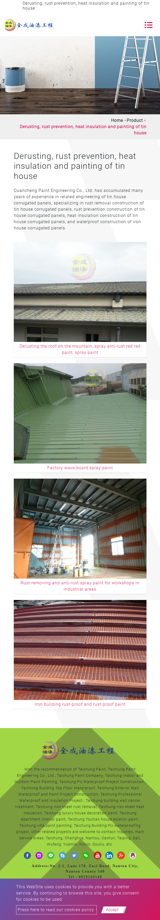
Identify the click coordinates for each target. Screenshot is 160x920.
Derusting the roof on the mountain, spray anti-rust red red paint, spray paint (80, 349)
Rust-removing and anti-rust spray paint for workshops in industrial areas (80, 586)
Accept (112, 909)
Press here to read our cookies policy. (56, 909)
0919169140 (90, 877)
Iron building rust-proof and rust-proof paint (80, 704)
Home (117, 120)
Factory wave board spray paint (80, 467)
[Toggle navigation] (148, 25)
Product (135, 120)
